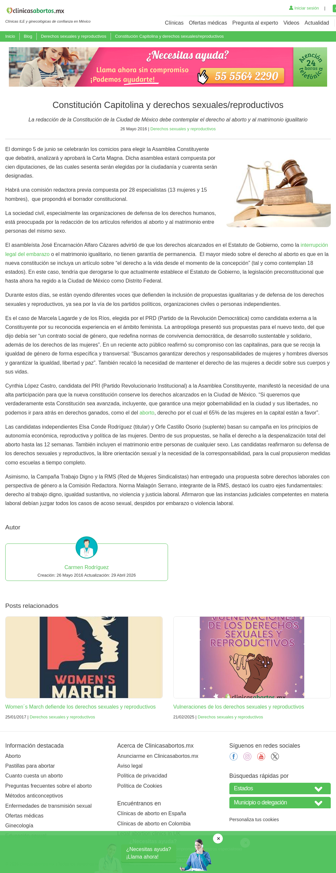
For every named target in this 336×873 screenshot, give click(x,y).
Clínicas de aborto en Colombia (153, 823)
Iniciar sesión (304, 8)
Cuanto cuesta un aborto (34, 775)
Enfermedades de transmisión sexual (48, 806)
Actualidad (316, 23)
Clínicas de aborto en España (151, 813)
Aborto (13, 756)
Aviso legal (129, 766)
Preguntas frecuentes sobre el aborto (48, 786)
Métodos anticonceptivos (34, 795)
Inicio (10, 36)
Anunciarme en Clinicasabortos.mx (157, 756)
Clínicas (174, 23)
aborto (146, 412)
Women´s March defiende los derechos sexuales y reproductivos (80, 707)
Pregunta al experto (255, 23)
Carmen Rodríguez (86, 567)
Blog (28, 36)
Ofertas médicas (208, 23)
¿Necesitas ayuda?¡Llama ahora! (148, 852)
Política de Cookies (139, 786)
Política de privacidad (142, 775)
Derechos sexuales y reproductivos (73, 36)
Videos (292, 23)
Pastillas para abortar (30, 766)
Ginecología (19, 825)
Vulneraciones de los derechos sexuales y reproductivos (238, 707)
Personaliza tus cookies (254, 819)
